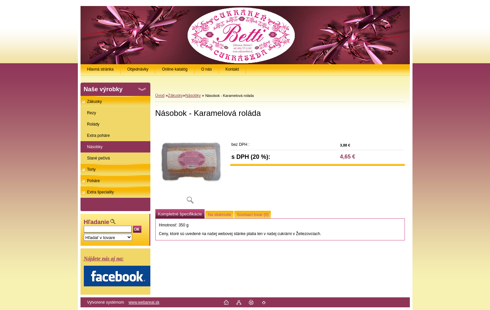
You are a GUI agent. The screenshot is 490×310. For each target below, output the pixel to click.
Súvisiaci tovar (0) (252, 214)
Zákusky (94, 101)
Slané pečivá (98, 158)
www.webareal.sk (143, 302)
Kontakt (232, 69)
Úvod (160, 95)
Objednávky (137, 69)
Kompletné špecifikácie (180, 213)
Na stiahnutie (219, 214)
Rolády (93, 124)
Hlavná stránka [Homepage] (100, 69)
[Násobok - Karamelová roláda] (190, 166)
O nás (206, 69)
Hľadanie (96, 222)
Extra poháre (98, 135)
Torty (91, 169)
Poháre (93, 180)
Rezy (91, 113)
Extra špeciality (100, 192)
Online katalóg (175, 69)
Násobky (95, 147)
